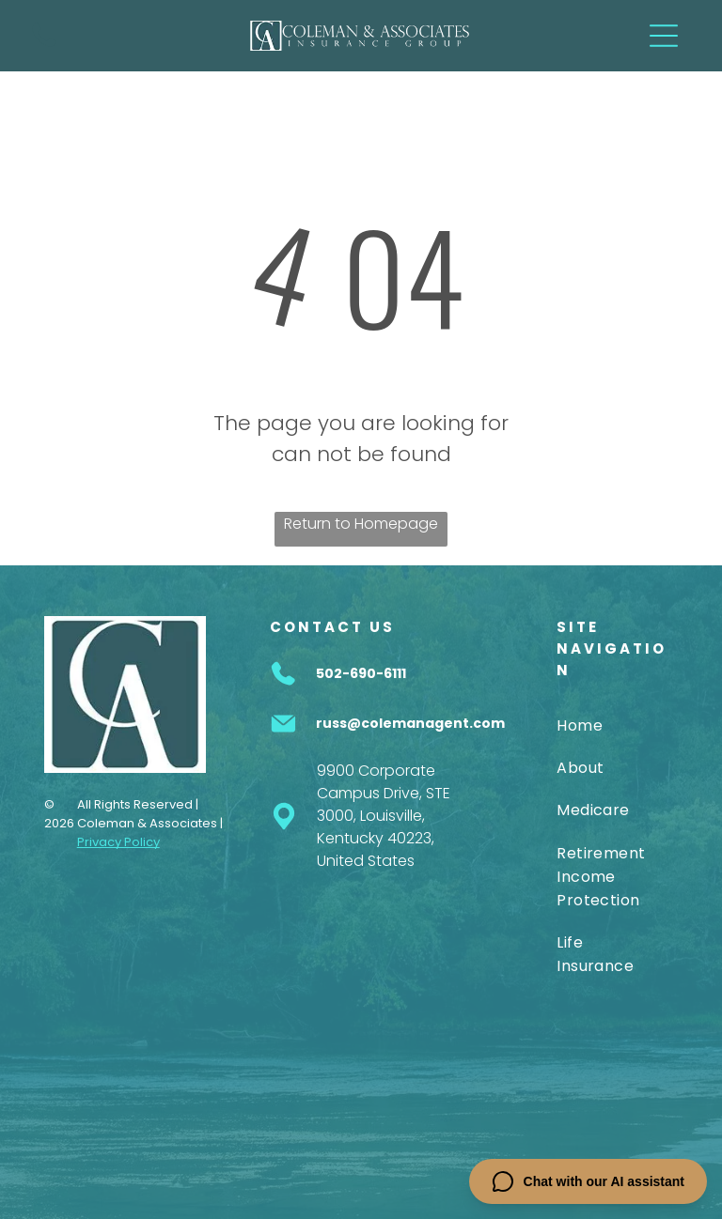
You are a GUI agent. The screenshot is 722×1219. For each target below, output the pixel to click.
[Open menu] (664, 36)
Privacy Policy (118, 842)
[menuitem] (601, 724)
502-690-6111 (361, 673)
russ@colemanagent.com (410, 723)
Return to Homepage (361, 523)
